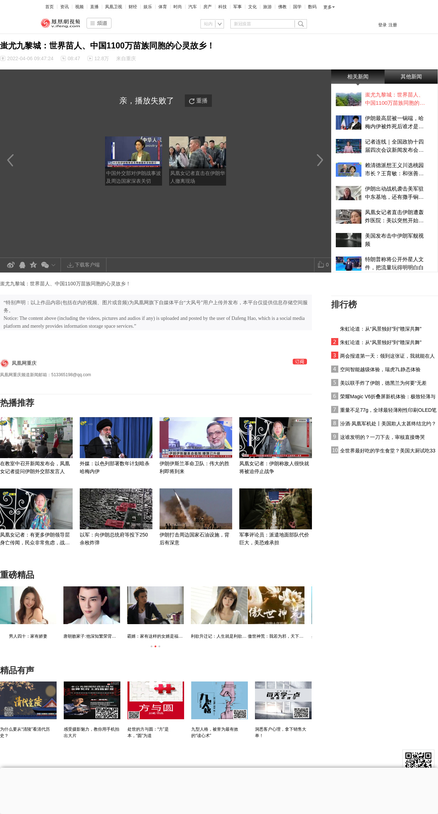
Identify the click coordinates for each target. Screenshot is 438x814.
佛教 (282, 6)
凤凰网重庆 (24, 363)
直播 (94, 6)
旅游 (267, 6)
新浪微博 (10, 265)
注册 (393, 24)
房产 (207, 6)
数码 (312, 6)
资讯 (64, 6)
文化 (252, 6)
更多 (327, 7)
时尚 (177, 6)
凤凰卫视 (113, 6)
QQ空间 (33, 265)
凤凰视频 (60, 23)
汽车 (192, 6)
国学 (297, 6)
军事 (237, 6)
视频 (79, 6)
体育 (162, 6)
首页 (49, 6)
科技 (222, 6)
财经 (133, 6)
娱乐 (148, 6)
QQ (22, 265)
